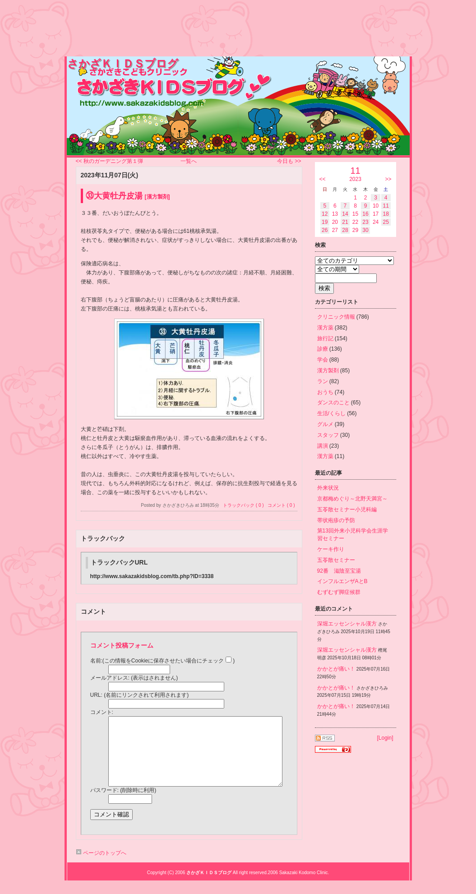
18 (386, 214)
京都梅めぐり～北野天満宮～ (352, 499)
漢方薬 (325, 327)
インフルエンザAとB (342, 581)
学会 (322, 360)
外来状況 (328, 488)
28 (345, 230)
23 (365, 222)
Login (385, 738)
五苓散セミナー (336, 560)
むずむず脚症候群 (338, 592)
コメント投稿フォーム (121, 645)
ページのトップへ (101, 866)
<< (322, 179)
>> (388, 179)
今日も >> (289, 161)
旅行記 (325, 338)
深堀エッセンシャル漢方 (347, 624)
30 (365, 230)
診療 (322, 349)
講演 (322, 446)
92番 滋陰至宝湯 (339, 571)
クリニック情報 (336, 317)
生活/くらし (331, 413)
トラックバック (103, 538)
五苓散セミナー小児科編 (347, 509)
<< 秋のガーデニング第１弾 (109, 161)
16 (365, 214)
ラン (322, 381)
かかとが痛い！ (336, 669)
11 (386, 206)
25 (386, 222)
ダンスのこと (333, 402)
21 (345, 222)
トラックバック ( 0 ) (243, 505)
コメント (93, 611)
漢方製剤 (328, 370)
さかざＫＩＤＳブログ (122, 63)
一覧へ (188, 161)
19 (325, 222)
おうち (325, 392)
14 (345, 214)
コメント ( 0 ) (281, 505)
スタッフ (328, 435)
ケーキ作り (330, 549)
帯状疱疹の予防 (336, 520)
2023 (355, 179)
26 (325, 230)
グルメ (325, 424)
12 (325, 214)
